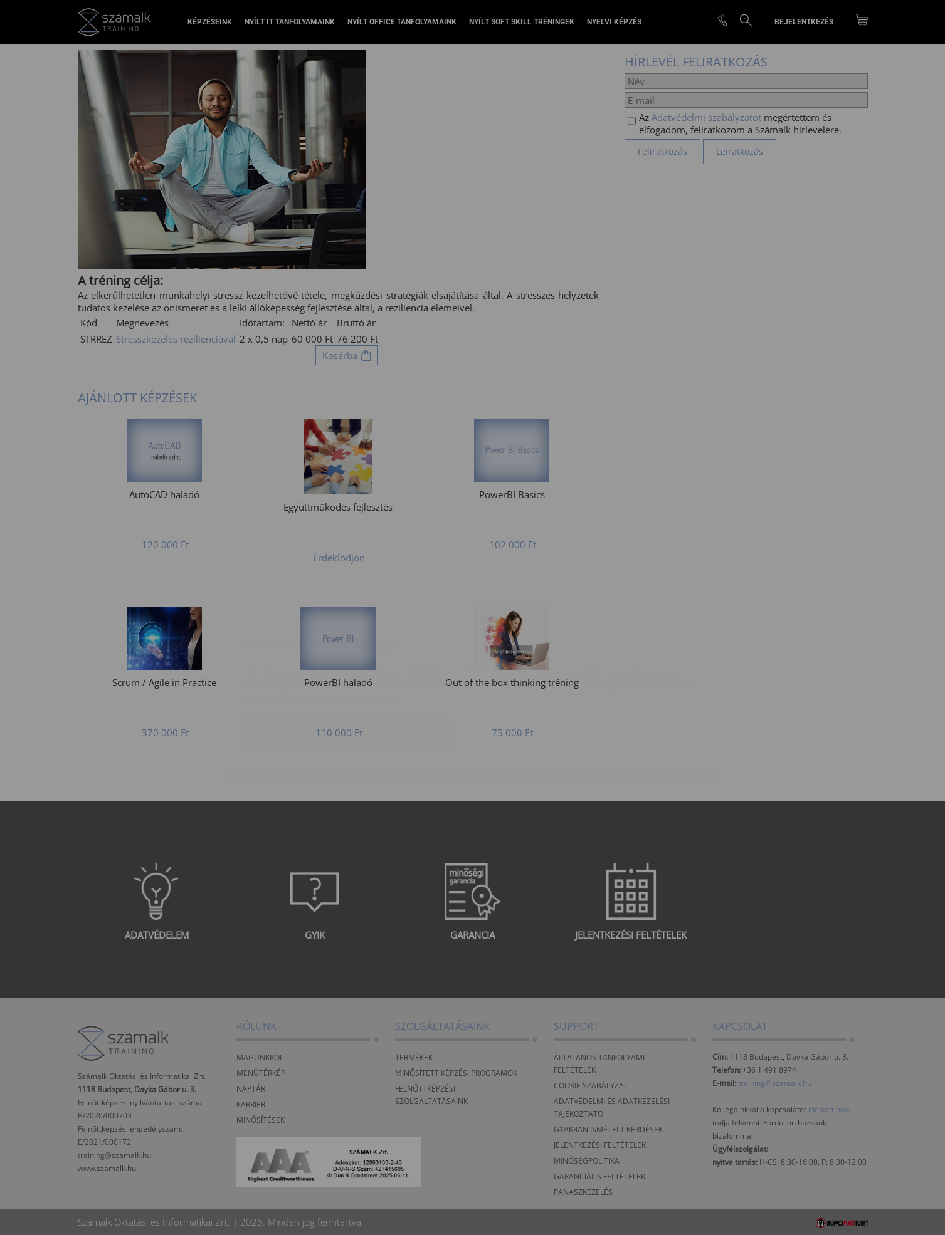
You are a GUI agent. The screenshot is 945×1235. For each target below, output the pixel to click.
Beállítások (398, 658)
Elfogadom (294, 658)
